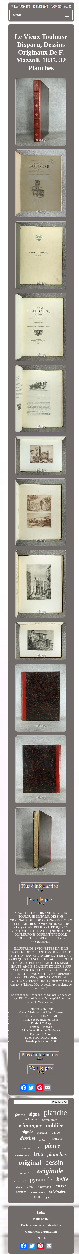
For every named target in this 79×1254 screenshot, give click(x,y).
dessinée (21, 1191)
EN (37, 1238)
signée (27, 1132)
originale (50, 1171)
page (38, 1147)
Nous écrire (41, 1219)
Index (41, 1212)
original (30, 1162)
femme (20, 1115)
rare (60, 1186)
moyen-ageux (37, 1192)
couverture (26, 1173)
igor (47, 1197)
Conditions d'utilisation (41, 1231)
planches (57, 1154)
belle (62, 1179)
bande (56, 1132)
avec (30, 1186)
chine (19, 1186)
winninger (30, 1125)
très (38, 1153)
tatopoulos (26, 1148)
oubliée (54, 1125)
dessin (54, 1162)
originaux (31, 1119)
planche (55, 1112)
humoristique (49, 1120)
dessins (27, 1138)
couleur (20, 1180)
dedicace (43, 1139)
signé (34, 1114)
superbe (42, 1132)
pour (36, 1197)
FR (44, 1238)
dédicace (22, 1155)
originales (57, 1191)
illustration (44, 1186)
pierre (52, 1145)
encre (57, 1138)
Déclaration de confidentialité (41, 1225)
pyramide (41, 1179)
